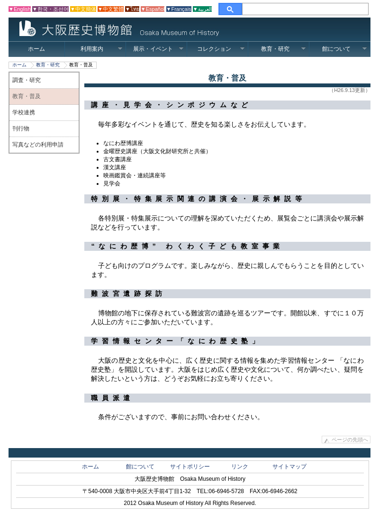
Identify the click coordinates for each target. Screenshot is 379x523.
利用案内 (102, 49)
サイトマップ (289, 466)
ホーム (36, 49)
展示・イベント (158, 49)
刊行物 (20, 128)
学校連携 (23, 112)
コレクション (221, 49)
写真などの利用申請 (37, 144)
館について (344, 49)
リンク (239, 466)
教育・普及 (26, 96)
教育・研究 (283, 49)
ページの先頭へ (350, 439)
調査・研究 (26, 80)
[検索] (305, 9)
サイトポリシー (190, 466)
